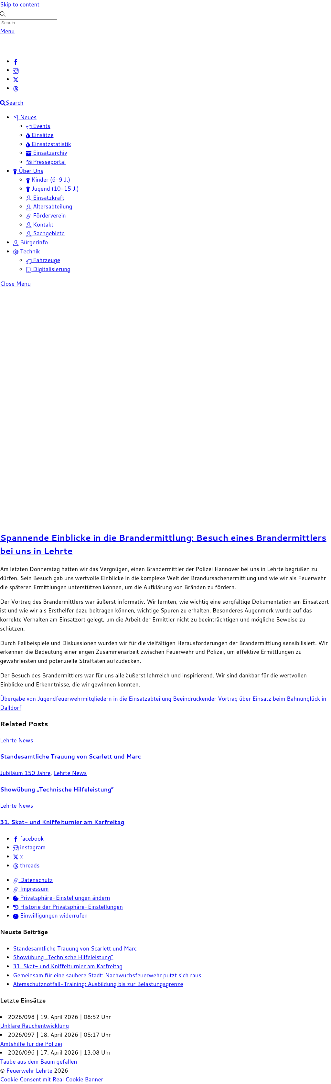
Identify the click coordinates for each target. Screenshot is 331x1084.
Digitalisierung (48, 269)
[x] (15, 79)
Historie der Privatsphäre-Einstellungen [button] (68, 907)
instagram (29, 847)
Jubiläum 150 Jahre (25, 773)
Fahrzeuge (43, 260)
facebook (28, 838)
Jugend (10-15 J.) (52, 189)
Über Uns (28, 171)
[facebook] (15, 61)
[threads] (15, 88)
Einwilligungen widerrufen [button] (50, 915)
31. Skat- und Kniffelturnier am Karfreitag (62, 822)
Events (38, 126)
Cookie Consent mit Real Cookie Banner (51, 1079)
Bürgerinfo (30, 242)
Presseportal (46, 162)
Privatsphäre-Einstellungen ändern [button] (61, 898)
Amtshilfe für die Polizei (31, 1044)
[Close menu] (15, 284)
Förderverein (46, 215)
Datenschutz (33, 880)
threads (26, 865)
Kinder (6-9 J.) (48, 179)
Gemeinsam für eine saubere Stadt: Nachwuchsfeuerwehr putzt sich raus (107, 975)
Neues (25, 117)
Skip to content (19, 4)
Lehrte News (16, 740)
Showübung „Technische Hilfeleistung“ (56, 789)
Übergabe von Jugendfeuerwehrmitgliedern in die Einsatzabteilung (85, 699)
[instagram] (15, 70)
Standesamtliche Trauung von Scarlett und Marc (70, 756)
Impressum (31, 889)
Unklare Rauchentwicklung (34, 1026)
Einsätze (39, 135)
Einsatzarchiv (46, 153)
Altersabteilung (49, 206)
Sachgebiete (45, 233)
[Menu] (7, 31)
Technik (26, 251)
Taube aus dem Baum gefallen (38, 1061)
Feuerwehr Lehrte (29, 1071)
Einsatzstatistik (48, 144)
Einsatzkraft (45, 198)
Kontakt (39, 224)
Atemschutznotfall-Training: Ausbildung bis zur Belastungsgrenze (98, 984)
